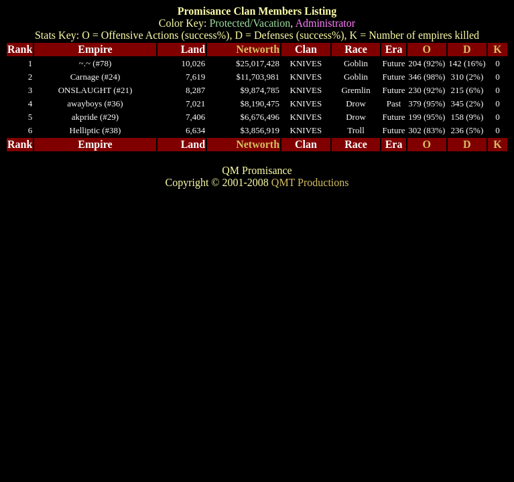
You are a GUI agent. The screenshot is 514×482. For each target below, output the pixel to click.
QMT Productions (310, 182)
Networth (257, 49)
